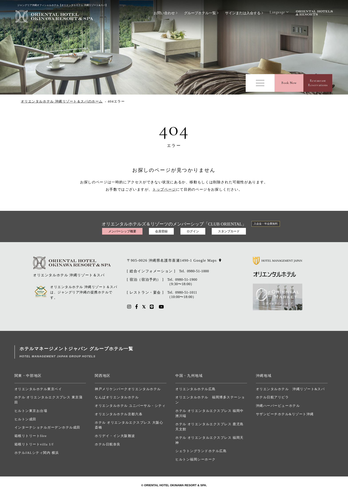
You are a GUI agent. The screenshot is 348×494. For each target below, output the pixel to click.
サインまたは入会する (243, 13)
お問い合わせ (164, 13)
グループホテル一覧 (200, 13)
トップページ (164, 189)
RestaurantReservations (318, 83)
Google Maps (205, 260)
